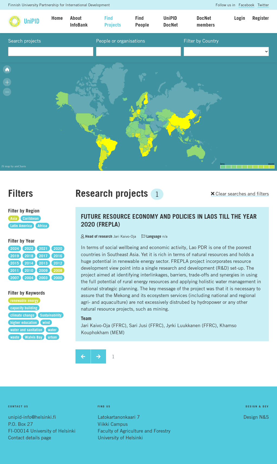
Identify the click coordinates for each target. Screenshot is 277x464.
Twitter (263, 4)
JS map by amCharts (13, 166)
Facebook (246, 4)
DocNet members (206, 21)
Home (57, 18)
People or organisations (120, 41)
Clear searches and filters (240, 193)
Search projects (24, 41)
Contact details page (29, 437)
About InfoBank (79, 21)
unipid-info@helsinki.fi (32, 417)
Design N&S (256, 417)
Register (260, 18)
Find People (142, 21)
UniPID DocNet (170, 21)
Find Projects (112, 21)
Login (239, 18)
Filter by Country (201, 41)
